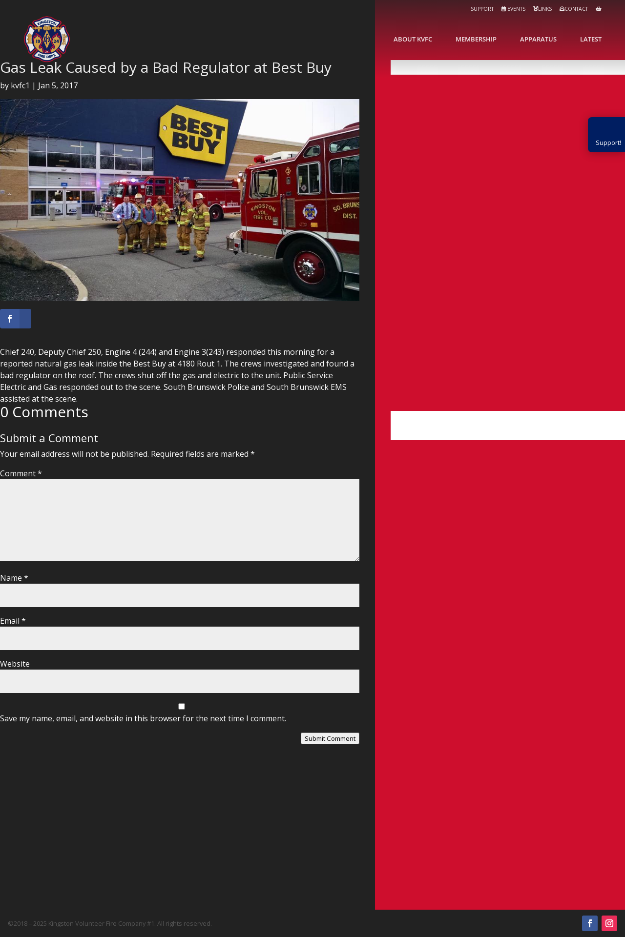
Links (542, 8)
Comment (21, 473)
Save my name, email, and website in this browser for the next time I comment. (143, 718)
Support (482, 8)
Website (15, 663)
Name (14, 577)
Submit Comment (330, 738)
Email (13, 620)
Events (513, 8)
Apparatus (538, 39)
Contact (574, 8)
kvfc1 (20, 85)
